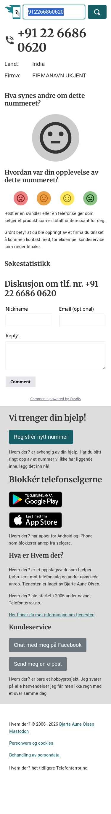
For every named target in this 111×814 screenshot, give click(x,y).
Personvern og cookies (31, 769)
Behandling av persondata (34, 781)
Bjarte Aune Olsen (76, 750)
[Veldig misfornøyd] (21, 198)
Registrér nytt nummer (41, 462)
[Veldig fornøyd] (90, 198)
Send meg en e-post (38, 689)
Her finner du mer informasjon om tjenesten (51, 640)
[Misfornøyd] (44, 198)
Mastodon (19, 757)
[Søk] (97, 12)
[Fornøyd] (67, 198)
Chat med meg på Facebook (47, 670)
